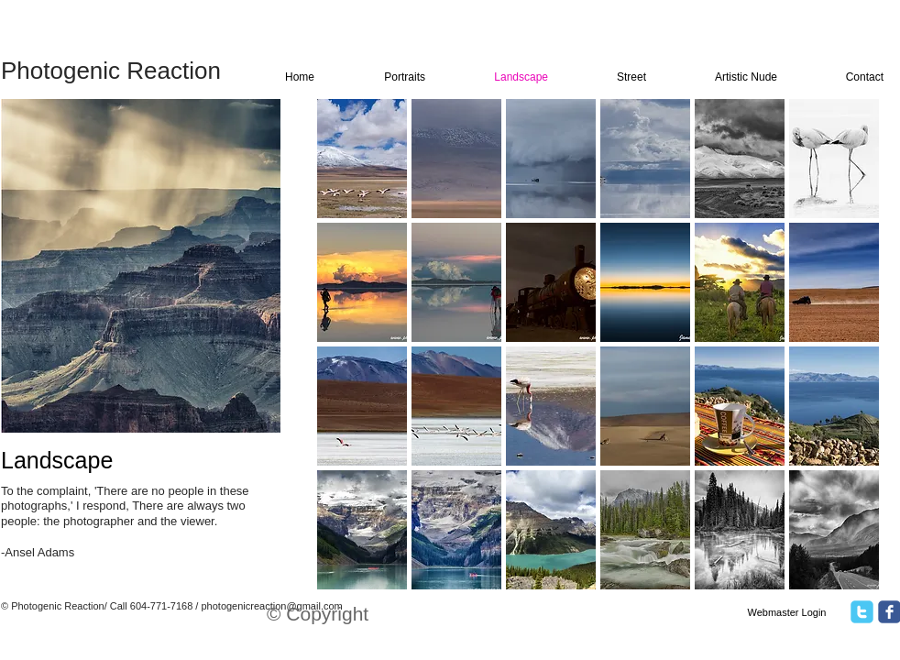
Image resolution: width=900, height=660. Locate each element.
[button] (362, 158)
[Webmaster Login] (787, 613)
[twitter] (862, 611)
